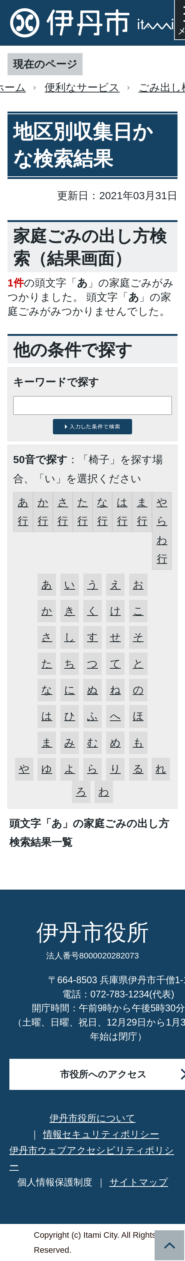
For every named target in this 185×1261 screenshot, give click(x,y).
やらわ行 (161, 530)
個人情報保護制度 (54, 1182)
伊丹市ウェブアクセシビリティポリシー (91, 1158)
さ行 (62, 511)
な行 (102, 511)
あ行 (23, 511)
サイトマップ (139, 1182)
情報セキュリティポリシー (101, 1134)
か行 (43, 511)
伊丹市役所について (92, 1118)
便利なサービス (82, 87)
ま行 (142, 511)
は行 (122, 511)
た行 (82, 511)
